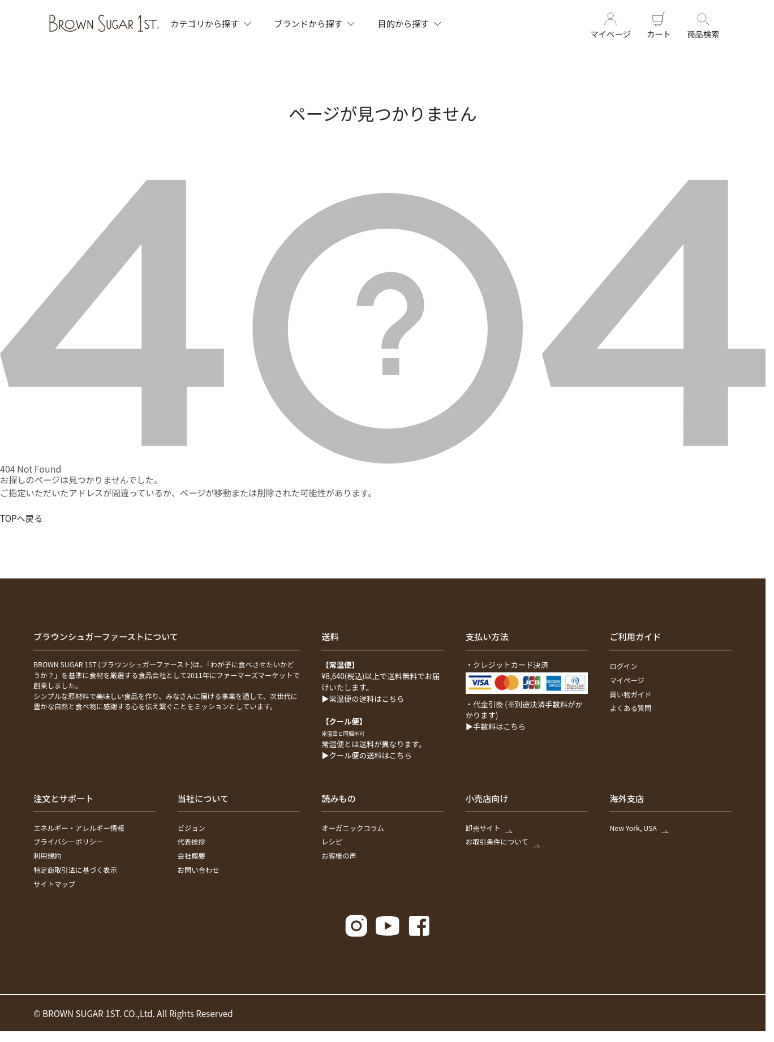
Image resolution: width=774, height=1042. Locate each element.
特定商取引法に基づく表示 (75, 870)
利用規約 (47, 856)
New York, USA (638, 828)
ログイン (623, 666)
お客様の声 (338, 856)
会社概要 (191, 856)
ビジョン (191, 828)
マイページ (611, 23)
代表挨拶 (191, 842)
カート (659, 23)
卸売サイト (488, 828)
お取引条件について (502, 842)
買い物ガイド (630, 694)
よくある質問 (630, 708)
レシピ (331, 842)
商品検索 (703, 23)
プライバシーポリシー (68, 842)
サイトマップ (54, 884)
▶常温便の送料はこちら (362, 698)
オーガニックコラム (352, 828)
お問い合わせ (199, 870)
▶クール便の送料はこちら (366, 755)
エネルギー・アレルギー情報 (78, 828)
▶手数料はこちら (496, 726)
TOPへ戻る (21, 518)
